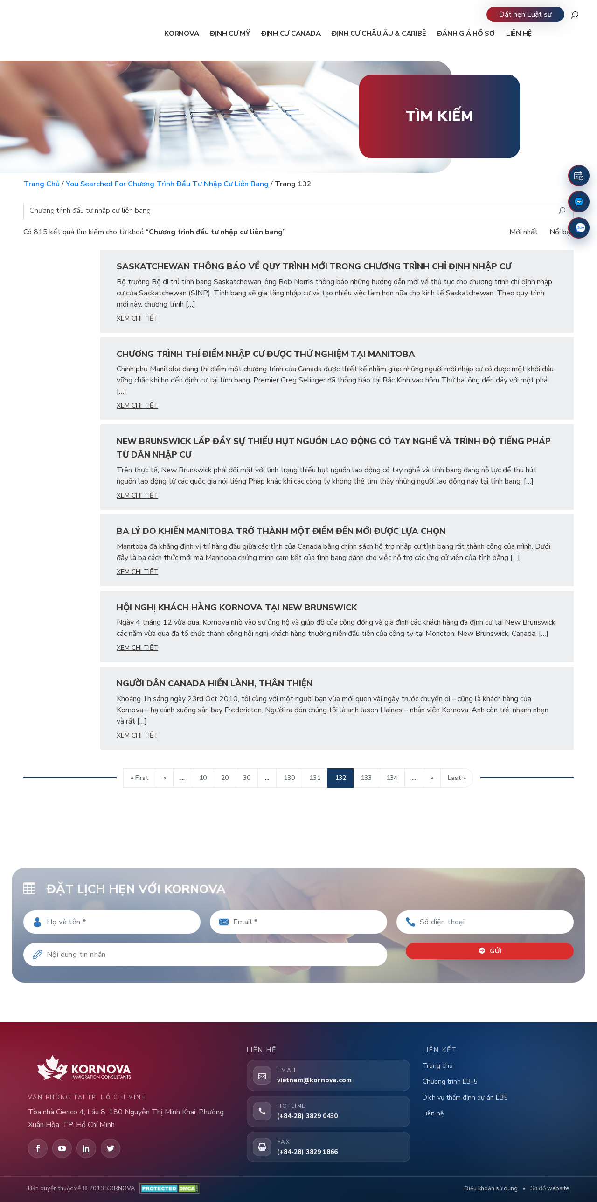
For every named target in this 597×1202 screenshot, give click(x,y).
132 (340, 777)
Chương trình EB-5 (450, 1081)
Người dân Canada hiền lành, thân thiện (214, 683)
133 (366, 777)
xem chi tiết (137, 318)
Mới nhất (523, 232)
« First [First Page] (140, 777)
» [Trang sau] (431, 777)
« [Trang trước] (164, 777)
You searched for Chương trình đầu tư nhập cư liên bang (167, 184)
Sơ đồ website (549, 1188)
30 (246, 777)
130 (289, 777)
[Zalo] (579, 228)
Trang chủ (41, 184)
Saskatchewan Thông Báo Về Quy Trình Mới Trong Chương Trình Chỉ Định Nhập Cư (314, 266)
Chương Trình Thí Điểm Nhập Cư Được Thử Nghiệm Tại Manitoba (266, 354)
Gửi (490, 951)
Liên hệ (433, 1113)
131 (314, 777)
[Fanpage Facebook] (579, 201)
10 (203, 777)
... (182, 777)
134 (391, 777)
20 (225, 777)
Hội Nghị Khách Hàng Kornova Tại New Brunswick (237, 607)
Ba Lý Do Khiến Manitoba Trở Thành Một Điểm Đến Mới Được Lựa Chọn (281, 531)
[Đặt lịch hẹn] (579, 175)
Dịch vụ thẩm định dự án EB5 (465, 1097)
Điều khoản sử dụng (491, 1188)
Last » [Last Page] (457, 777)
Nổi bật (561, 232)
